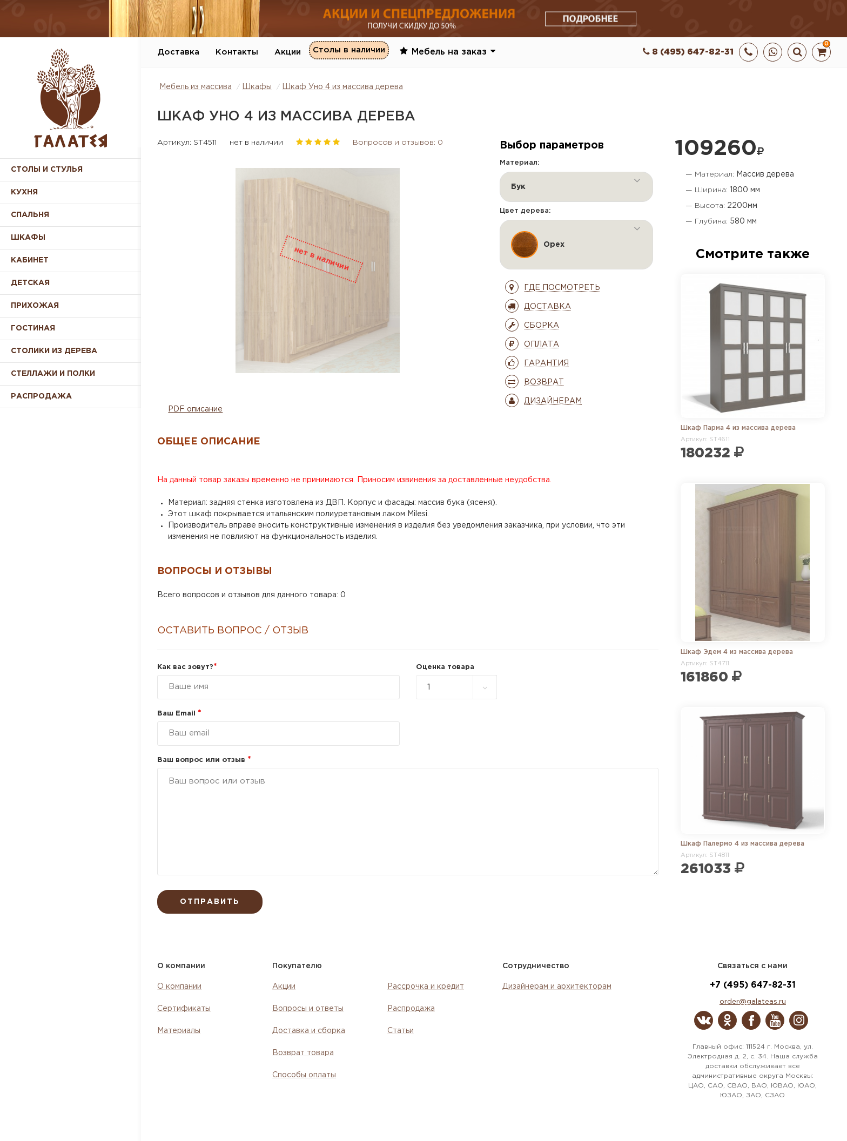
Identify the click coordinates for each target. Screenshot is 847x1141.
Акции (287, 52)
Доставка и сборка (308, 1031)
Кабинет (30, 260)
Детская (30, 283)
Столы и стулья (47, 169)
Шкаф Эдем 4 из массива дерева (737, 652)
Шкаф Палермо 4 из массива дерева (742, 844)
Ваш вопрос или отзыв (204, 760)
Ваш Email (179, 714)
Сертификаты (184, 1008)
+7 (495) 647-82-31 (753, 985)
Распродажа (411, 1008)
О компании (179, 986)
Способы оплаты (304, 1075)
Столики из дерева (54, 351)
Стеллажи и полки (53, 373)
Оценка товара (445, 667)
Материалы (178, 1031)
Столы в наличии (349, 51)
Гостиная (33, 328)
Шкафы (28, 237)
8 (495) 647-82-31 (688, 52)
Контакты (237, 52)
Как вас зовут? (187, 667)
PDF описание (195, 409)
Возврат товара (303, 1053)
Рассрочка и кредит (425, 986)
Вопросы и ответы (308, 1008)
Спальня (30, 215)
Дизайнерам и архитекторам (556, 986)
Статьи (400, 1031)
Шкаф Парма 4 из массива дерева (738, 428)
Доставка (178, 52)
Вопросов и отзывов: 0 (398, 142)
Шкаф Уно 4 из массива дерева (342, 87)
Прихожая (35, 305)
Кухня (24, 192)
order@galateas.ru (753, 1002)
